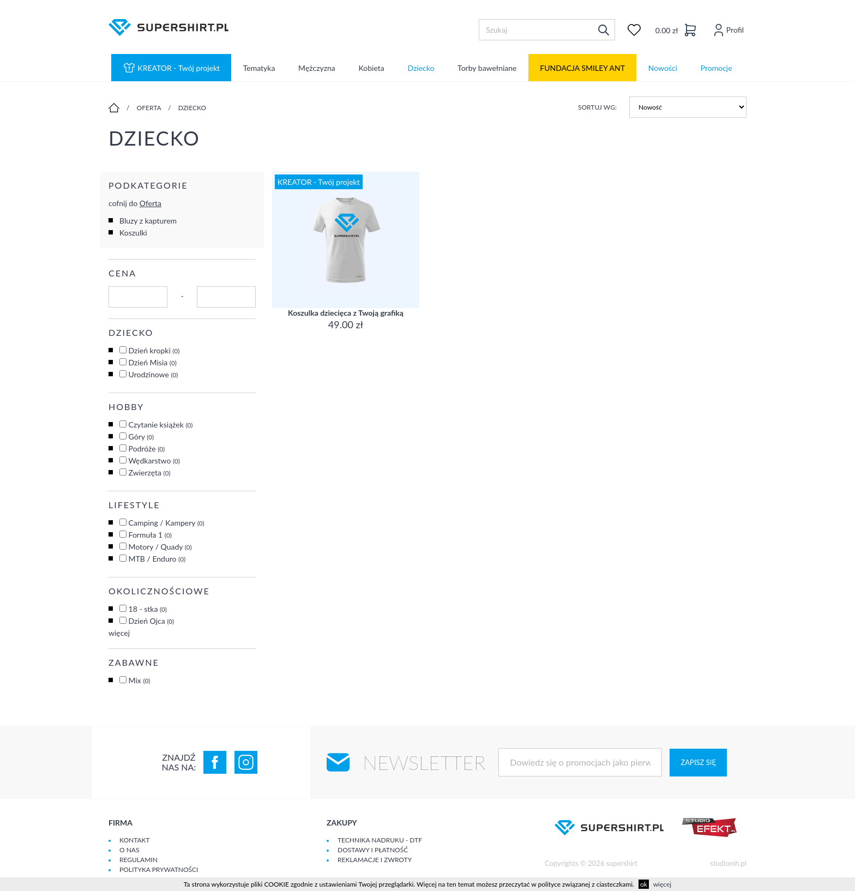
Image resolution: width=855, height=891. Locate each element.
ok (643, 884)
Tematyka (259, 68)
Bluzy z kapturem (148, 220)
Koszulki (133, 232)
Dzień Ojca (151, 620)
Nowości (662, 68)
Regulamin (138, 860)
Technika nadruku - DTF (380, 840)
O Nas (129, 850)
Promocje (716, 68)
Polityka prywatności (158, 869)
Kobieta (371, 68)
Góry (141, 436)
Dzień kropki (154, 350)
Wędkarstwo (154, 460)
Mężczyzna (316, 68)
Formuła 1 (150, 534)
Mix (139, 680)
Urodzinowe (153, 374)
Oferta (149, 108)
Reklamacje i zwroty (375, 860)
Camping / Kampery (166, 522)
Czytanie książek (161, 424)
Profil (727, 29)
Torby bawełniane (486, 68)
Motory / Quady (160, 546)
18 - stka (148, 608)
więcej (119, 632)
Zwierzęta (150, 472)
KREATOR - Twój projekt (171, 67)
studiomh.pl (728, 863)
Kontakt (134, 840)
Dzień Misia (153, 362)
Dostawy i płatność (373, 850)
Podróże (147, 448)
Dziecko (420, 68)
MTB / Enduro (157, 558)
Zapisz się (698, 762)
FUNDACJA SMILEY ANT (582, 68)
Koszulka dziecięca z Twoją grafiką (346, 312)
